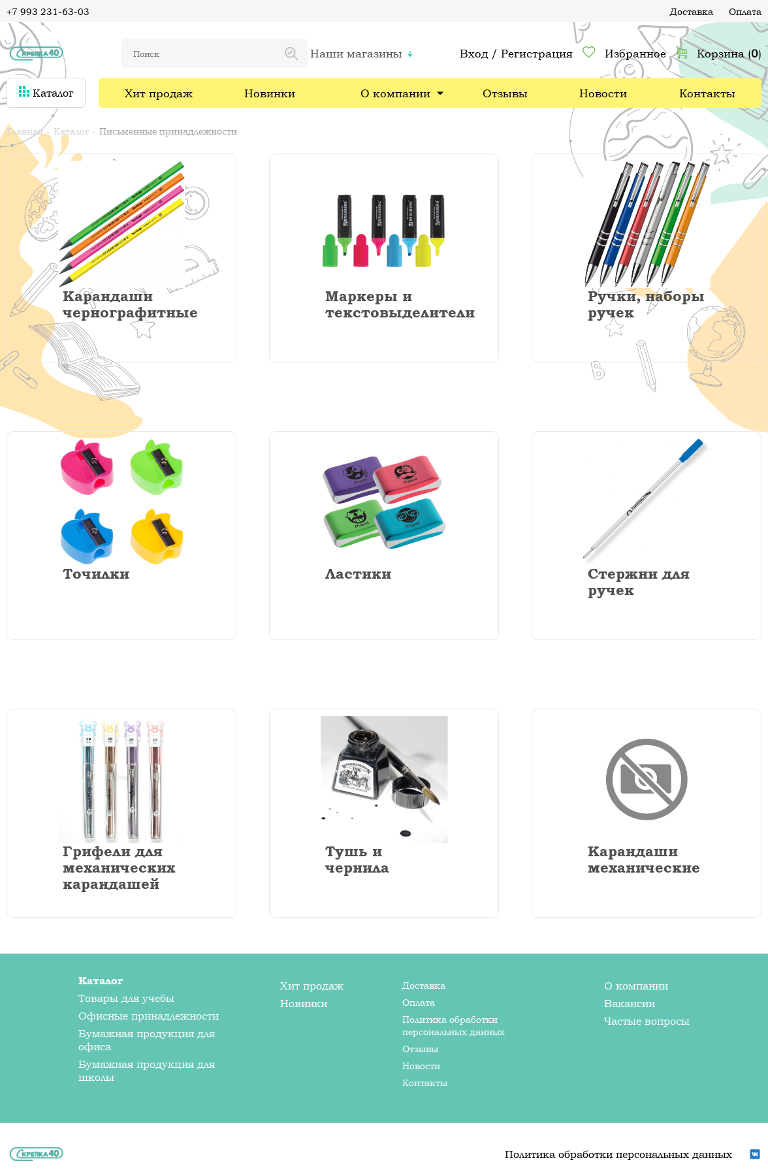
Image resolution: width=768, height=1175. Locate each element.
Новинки (269, 93)
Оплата (745, 11)
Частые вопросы (647, 1020)
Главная (25, 131)
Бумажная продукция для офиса (146, 1040)
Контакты (707, 93)
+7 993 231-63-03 (48, 11)
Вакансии (629, 1003)
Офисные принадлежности (148, 1015)
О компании (395, 93)
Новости (603, 93)
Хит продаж (159, 93)
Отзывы (505, 93)
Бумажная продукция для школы (146, 1070)
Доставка (691, 11)
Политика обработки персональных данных (453, 1025)
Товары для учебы (126, 998)
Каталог (46, 92)
